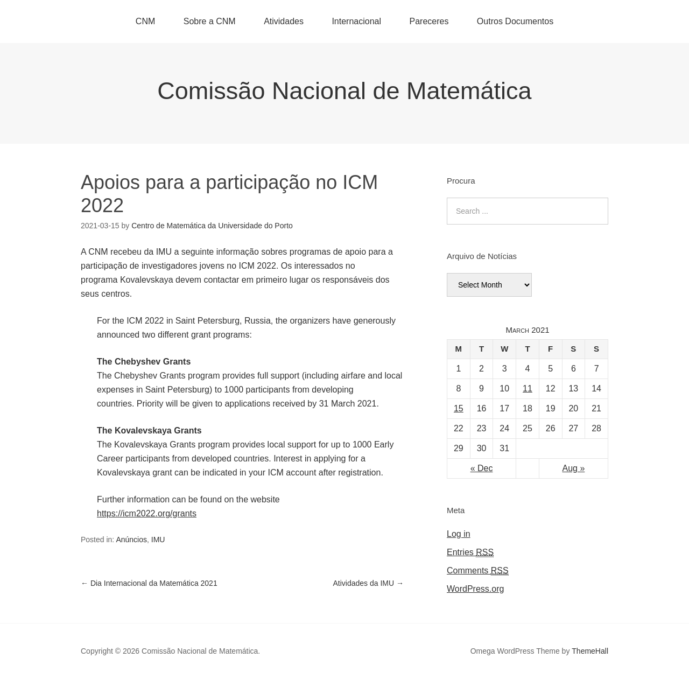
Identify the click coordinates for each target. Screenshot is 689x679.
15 (458, 408)
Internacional (356, 21)
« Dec (481, 468)
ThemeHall (590, 651)
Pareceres (428, 21)
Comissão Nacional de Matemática (344, 90)
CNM (145, 21)
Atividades (284, 21)
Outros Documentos (515, 21)
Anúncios (131, 539)
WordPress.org (475, 588)
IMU (158, 539)
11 (527, 388)
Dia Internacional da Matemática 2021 (149, 583)
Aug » (574, 468)
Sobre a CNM (210, 21)
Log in (458, 533)
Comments (478, 571)
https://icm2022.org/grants (146, 513)
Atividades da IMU (368, 583)
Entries (470, 552)
